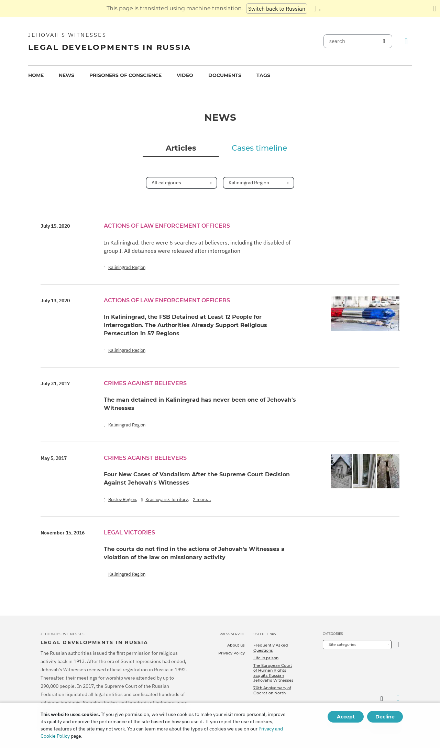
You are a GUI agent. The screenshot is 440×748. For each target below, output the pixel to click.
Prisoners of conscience (125, 75)
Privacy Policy (231, 653)
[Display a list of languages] (317, 8)
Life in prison (265, 657)
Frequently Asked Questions (270, 647)
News (66, 75)
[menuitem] (36, 75)
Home (36, 75)
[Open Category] (397, 644)
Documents (224, 75)
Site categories (342, 644)
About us (236, 645)
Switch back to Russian (276, 8)
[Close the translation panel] (434, 8)
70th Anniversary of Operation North (272, 690)
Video (185, 75)
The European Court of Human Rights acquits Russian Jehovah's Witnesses (273, 673)
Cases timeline (259, 148)
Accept (346, 717)
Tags (263, 75)
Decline (385, 717)
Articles (181, 148)
